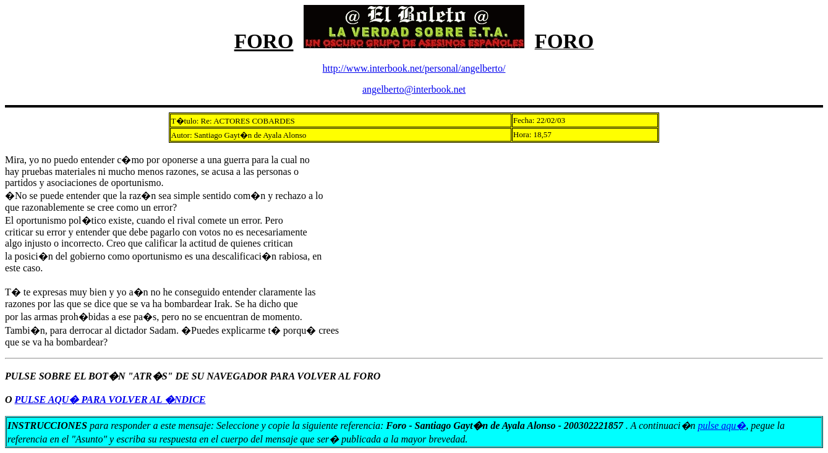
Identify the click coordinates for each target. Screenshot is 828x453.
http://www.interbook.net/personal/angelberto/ (414, 68)
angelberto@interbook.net (414, 89)
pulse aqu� (722, 425)
